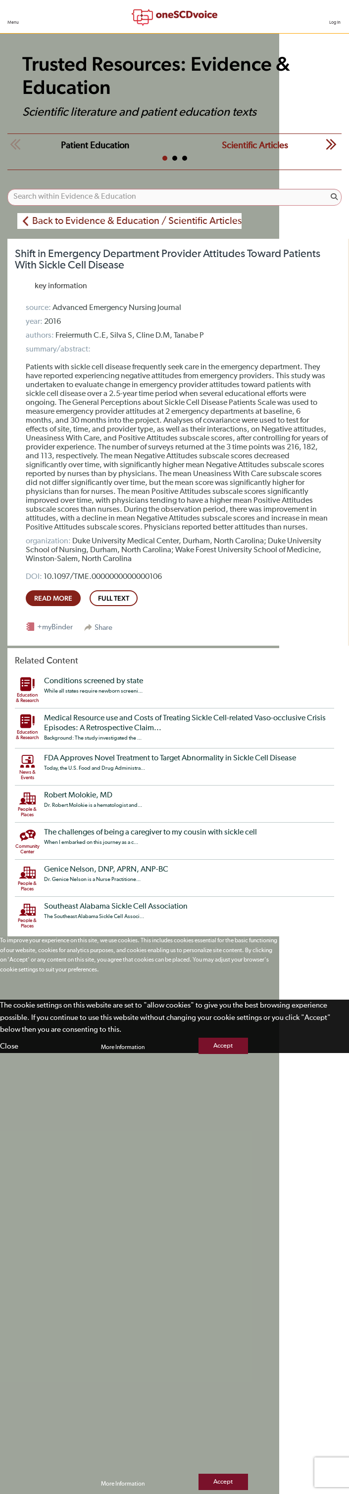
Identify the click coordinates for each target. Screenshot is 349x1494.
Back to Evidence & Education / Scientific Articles (137, 221)
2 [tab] (174, 158)
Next (331, 144)
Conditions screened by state (93, 681)
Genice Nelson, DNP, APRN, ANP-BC (106, 870)
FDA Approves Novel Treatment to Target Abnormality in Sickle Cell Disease (170, 758)
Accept (223, 1046)
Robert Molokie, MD (78, 795)
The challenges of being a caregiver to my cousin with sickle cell (150, 832)
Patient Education (95, 145)
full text (113, 598)
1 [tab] (164, 158)
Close (9, 1046)
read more (53, 598)
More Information (123, 1048)
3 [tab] (184, 158)
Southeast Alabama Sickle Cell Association (116, 907)
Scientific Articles (255, 145)
